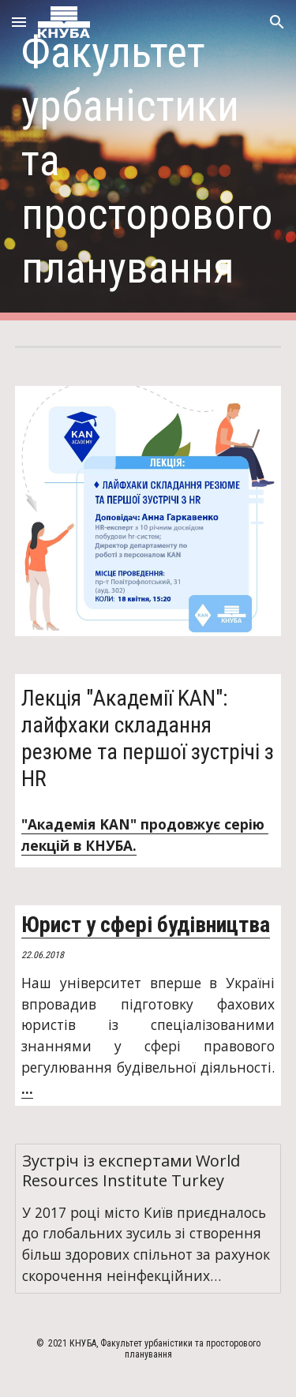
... (27, 1088)
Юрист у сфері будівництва (145, 925)
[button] (19, 21)
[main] (148, 160)
